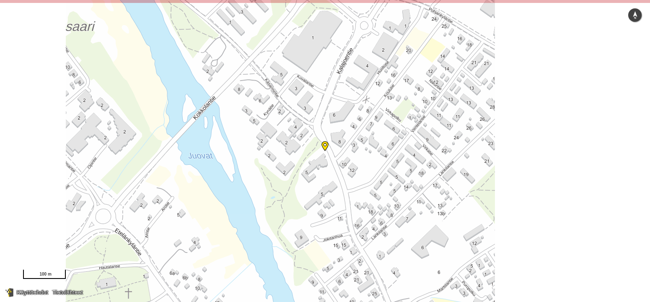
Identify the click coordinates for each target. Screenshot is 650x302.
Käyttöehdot (32, 292)
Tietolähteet (67, 292)
